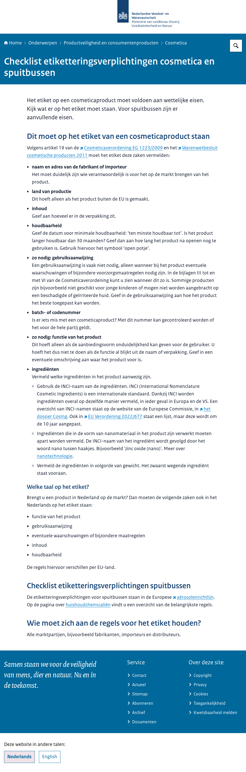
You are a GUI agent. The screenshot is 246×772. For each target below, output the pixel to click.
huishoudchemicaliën (88, 605)
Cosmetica (176, 43)
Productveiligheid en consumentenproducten (111, 43)
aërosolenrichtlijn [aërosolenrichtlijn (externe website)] (193, 597)
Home (13, 43)
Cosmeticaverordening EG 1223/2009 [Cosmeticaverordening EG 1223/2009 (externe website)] (121, 148)
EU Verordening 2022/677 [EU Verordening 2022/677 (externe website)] (113, 416)
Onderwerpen (42, 43)
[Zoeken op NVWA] (236, 46)
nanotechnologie (54, 456)
